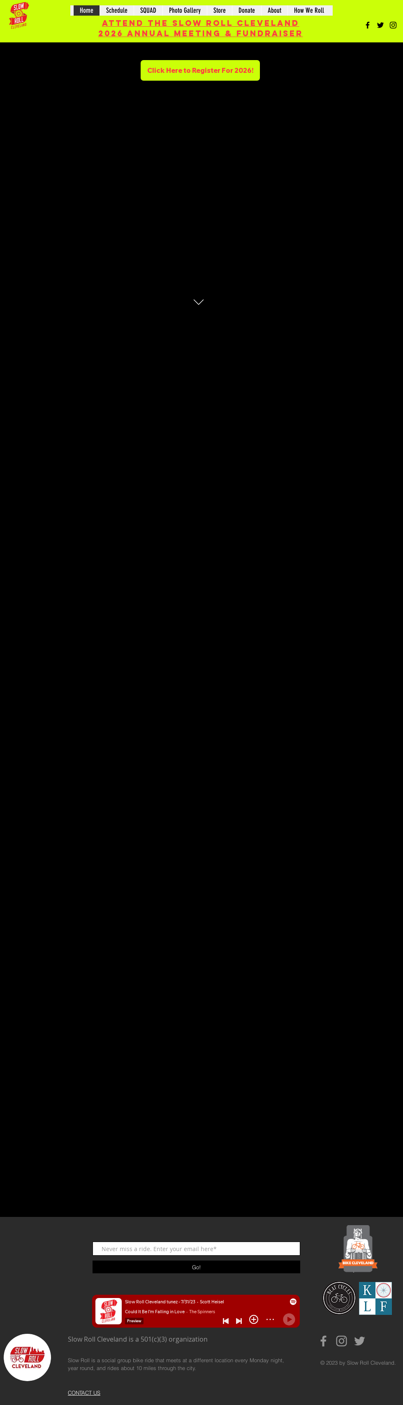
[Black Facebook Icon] (367, 25)
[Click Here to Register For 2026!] (200, 70)
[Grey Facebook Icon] (323, 1341)
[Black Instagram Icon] (393, 25)
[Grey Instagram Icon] (341, 1341)
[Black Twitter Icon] (380, 25)
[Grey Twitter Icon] (359, 1341)
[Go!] (196, 1267)
